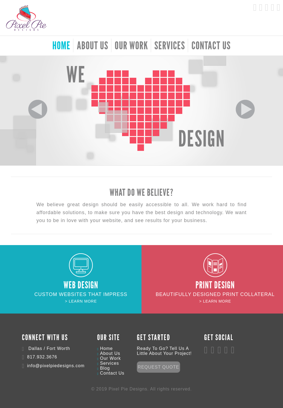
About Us (92, 45)
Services (169, 45)
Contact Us (210, 45)
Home (106, 348)
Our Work (131, 45)
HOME (61, 45)
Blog (105, 368)
